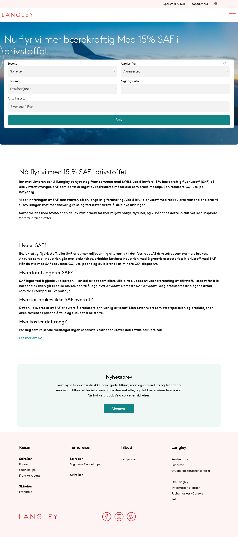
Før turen (177, 465)
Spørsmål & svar (174, 4)
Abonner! (119, 408)
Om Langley (179, 482)
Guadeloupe (27, 470)
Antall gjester (17, 98)
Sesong (12, 63)
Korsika (24, 464)
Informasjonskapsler (185, 487)
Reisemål (14, 81)
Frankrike (25, 491)
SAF (173, 499)
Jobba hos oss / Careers (187, 493)
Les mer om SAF (31, 338)
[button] (216, 3)
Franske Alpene (30, 475)
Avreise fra (128, 63)
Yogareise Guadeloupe (85, 464)
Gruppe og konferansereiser (190, 470)
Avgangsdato (130, 81)
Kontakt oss (199, 4)
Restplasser (128, 459)
